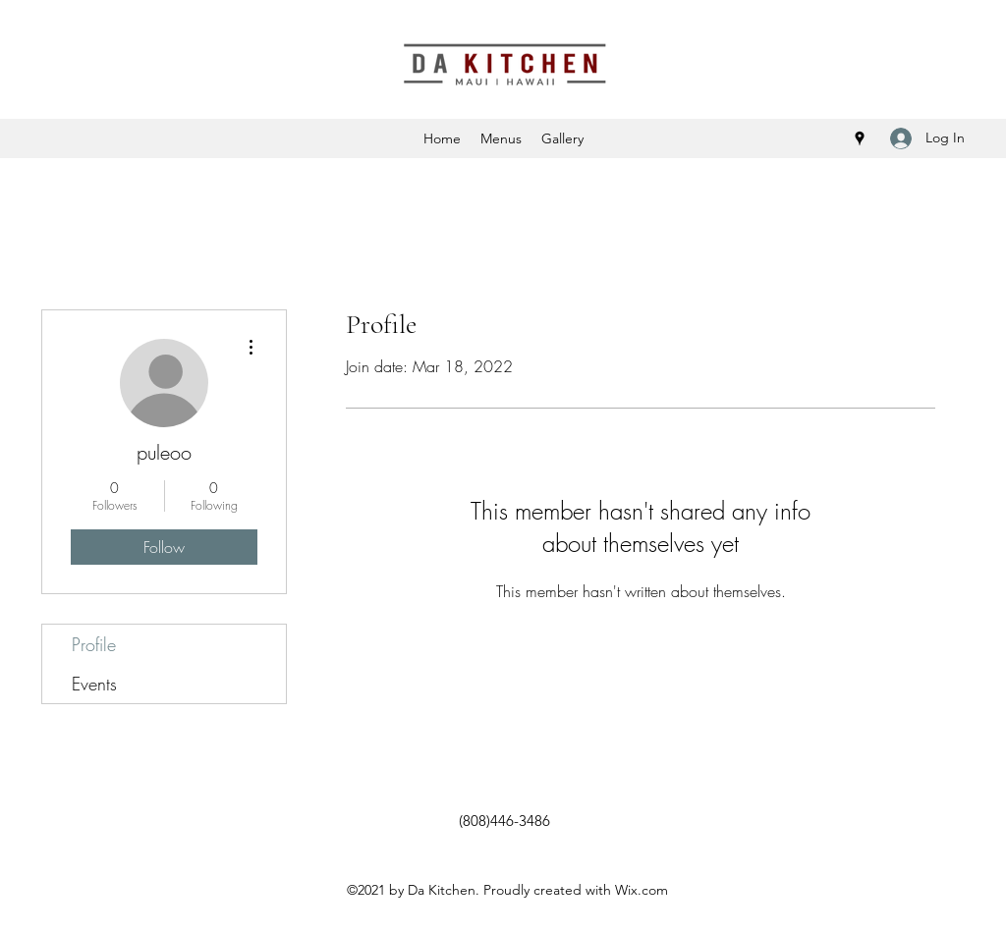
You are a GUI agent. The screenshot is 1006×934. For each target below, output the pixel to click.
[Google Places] (859, 138)
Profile (94, 644)
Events (94, 683)
